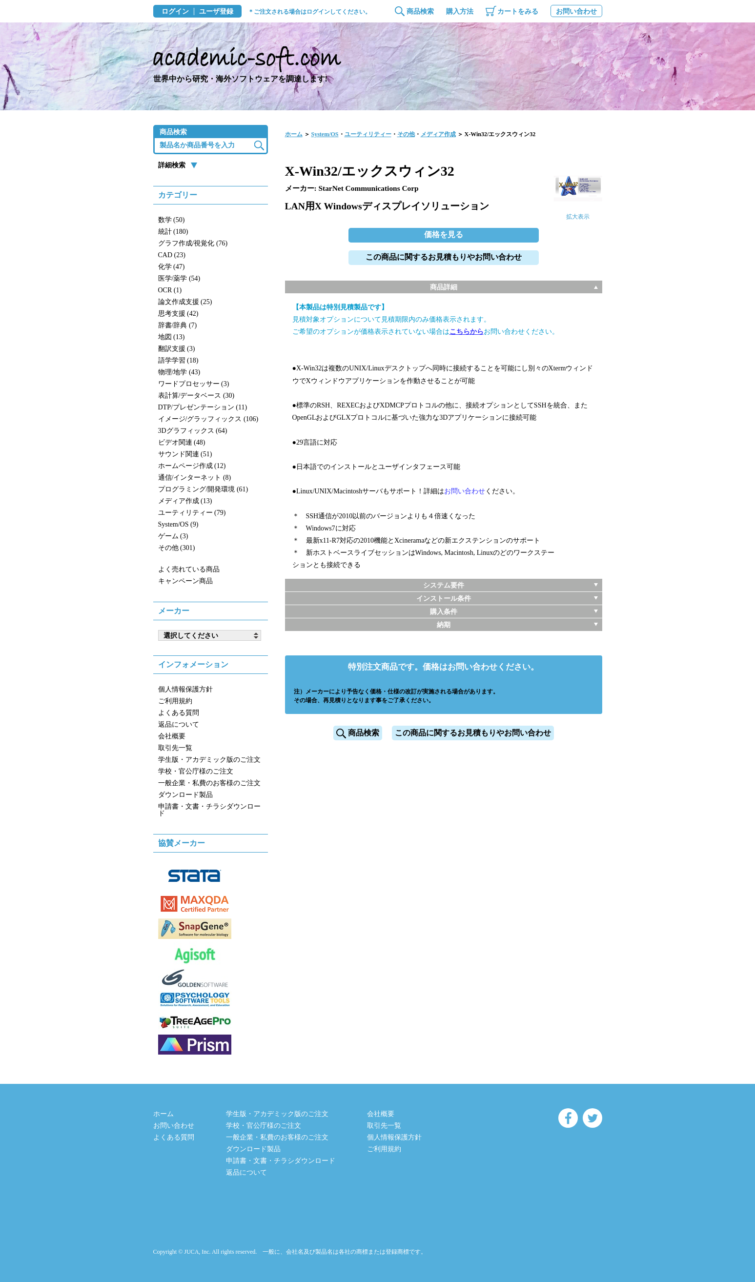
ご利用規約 (175, 701)
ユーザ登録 (216, 11)
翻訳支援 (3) (176, 348)
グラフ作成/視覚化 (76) (193, 243)
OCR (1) (170, 290)
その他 (406, 134)
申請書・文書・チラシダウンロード (209, 810)
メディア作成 (438, 134)
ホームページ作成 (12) (192, 465)
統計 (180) (173, 231)
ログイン (175, 11)
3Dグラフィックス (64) (192, 430)
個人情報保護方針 (185, 689)
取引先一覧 (175, 748)
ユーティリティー (368, 134)
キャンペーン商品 (185, 581)
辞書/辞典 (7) (177, 325)
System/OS (325, 134)
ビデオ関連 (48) (181, 442)
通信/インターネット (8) (194, 477)
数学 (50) (171, 220)
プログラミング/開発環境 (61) (203, 489)
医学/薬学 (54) (179, 278)
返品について (178, 724)
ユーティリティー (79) (192, 512)
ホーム (294, 134)
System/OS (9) (178, 524)
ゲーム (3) (173, 536)
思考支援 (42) (178, 313)
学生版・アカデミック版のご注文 (209, 759)
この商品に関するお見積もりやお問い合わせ (444, 257)
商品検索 (420, 11)
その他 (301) (176, 547)
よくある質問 (178, 712)
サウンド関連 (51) (185, 454)
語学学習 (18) (178, 360)
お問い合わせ (576, 11)
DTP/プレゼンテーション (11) (202, 407)
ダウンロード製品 (185, 794)
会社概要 (171, 736)
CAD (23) (171, 255)
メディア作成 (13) (185, 501)
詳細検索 (171, 165)
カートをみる (517, 11)
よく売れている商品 (189, 569)
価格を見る (443, 234)
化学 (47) (171, 266)
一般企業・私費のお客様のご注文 (209, 783)
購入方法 (459, 11)
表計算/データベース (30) (196, 395)
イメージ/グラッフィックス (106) (208, 419)
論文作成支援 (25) (185, 301)
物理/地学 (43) (179, 372)
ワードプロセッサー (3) (193, 383)
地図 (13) (171, 337)
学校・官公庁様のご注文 (195, 771)
